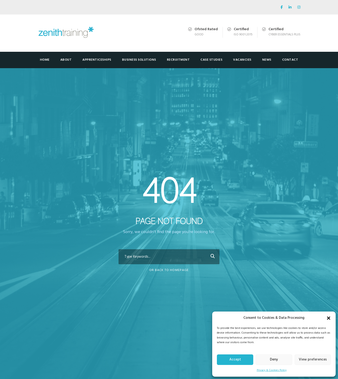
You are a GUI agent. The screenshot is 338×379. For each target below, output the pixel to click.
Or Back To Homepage (169, 270)
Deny (274, 359)
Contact (290, 60)
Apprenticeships (96, 60)
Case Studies (211, 60)
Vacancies (242, 60)
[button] (328, 318)
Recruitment (178, 60)
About (66, 60)
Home (45, 60)
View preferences (313, 359)
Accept (235, 359)
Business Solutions (139, 60)
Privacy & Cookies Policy (272, 370)
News (266, 60)
